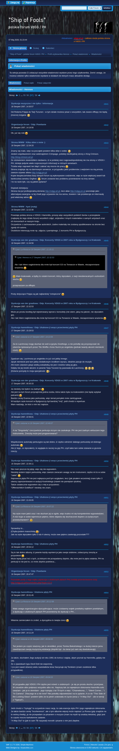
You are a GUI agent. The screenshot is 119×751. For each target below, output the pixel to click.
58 (36, 95)
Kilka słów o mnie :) (35, 142)
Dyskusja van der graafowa (24, 240)
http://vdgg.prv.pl (39, 172)
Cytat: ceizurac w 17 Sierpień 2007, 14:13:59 (34, 337)
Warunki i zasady (97, 745)
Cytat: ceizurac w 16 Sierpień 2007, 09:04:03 (34, 639)
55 (24, 95)
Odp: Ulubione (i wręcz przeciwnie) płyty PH (55, 327)
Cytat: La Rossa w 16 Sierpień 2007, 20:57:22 (34, 507)
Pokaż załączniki (44, 83)
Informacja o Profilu (18, 60)
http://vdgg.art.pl (52, 191)
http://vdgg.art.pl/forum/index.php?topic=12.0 (31, 583)
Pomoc (86, 745)
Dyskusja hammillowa (22, 327)
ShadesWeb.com (26, 748)
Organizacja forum (20, 124)
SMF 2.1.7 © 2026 (13, 745)
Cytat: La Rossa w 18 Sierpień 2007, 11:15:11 (34, 249)
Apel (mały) (31, 206)
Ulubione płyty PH (43, 592)
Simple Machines (27, 745)
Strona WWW (17, 142)
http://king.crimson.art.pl (22, 157)
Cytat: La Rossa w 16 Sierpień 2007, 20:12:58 (34, 602)
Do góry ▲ (109, 745)
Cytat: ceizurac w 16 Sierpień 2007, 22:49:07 (34, 423)
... (22, 95)
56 (27, 95)
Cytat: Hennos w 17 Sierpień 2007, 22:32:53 (35, 257)
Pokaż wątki (29, 83)
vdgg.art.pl (78, 38)
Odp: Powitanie (38, 124)
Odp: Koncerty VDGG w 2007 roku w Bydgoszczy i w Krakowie (70, 240)
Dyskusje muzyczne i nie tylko (26, 103)
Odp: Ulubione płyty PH (45, 544)
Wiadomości (14, 83)
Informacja (48, 103)
